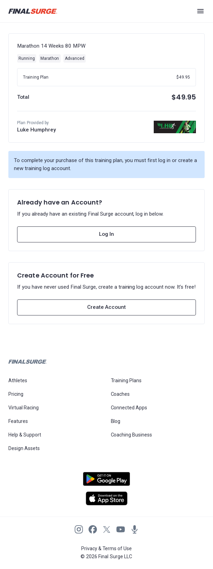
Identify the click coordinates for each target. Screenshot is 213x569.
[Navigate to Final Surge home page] (32, 11)
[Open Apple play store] (106, 498)
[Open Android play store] (106, 481)
